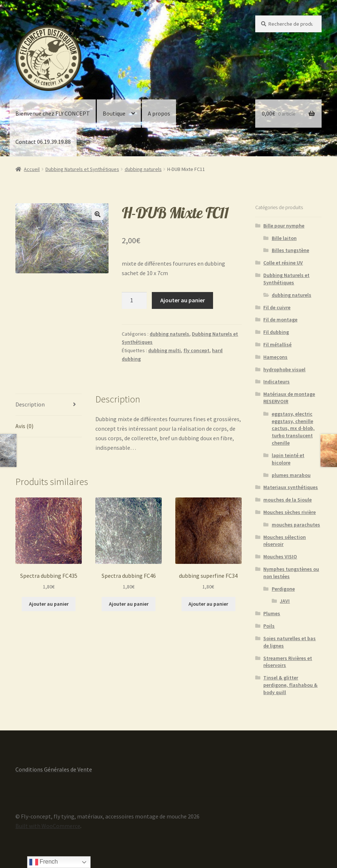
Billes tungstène (290, 250)
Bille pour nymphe (283, 225)
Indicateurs (276, 381)
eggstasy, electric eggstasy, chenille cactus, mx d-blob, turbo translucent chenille (293, 428)
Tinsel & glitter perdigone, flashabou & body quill (290, 685)
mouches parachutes (296, 524)
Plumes (271, 613)
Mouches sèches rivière (289, 512)
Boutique (114, 113)
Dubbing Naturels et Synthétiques (82, 169)
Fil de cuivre (276, 307)
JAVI (285, 601)
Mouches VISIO (280, 556)
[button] (97, 214)
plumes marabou (291, 475)
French (43, 862)
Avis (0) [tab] (24, 426)
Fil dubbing (276, 332)
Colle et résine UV (283, 262)
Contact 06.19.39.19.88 (43, 141)
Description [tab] (30, 404)
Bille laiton (284, 238)
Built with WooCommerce (47, 825)
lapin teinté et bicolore (288, 459)
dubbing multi (164, 350)
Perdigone (283, 589)
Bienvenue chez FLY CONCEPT (52, 113)
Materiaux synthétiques (290, 487)
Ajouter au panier (182, 300)
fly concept (196, 350)
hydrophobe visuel (284, 369)
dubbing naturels (143, 169)
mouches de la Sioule (287, 499)
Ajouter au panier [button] (49, 604)
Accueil (32, 169)
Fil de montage (280, 319)
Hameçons (275, 357)
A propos (159, 113)
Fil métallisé (277, 344)
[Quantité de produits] (134, 300)
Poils (269, 626)
